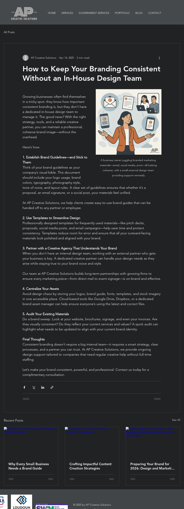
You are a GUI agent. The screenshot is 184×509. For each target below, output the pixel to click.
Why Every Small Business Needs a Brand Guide (28, 466)
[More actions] (159, 57)
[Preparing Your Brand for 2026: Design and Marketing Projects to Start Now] (153, 442)
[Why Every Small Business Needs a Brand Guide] (31, 442)
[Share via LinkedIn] (42, 387)
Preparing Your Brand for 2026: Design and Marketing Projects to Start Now (152, 466)
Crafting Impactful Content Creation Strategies (90, 466)
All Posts (9, 32)
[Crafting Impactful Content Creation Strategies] (92, 442)
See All (176, 420)
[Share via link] (52, 387)
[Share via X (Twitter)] (33, 387)
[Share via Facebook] (24, 387)
